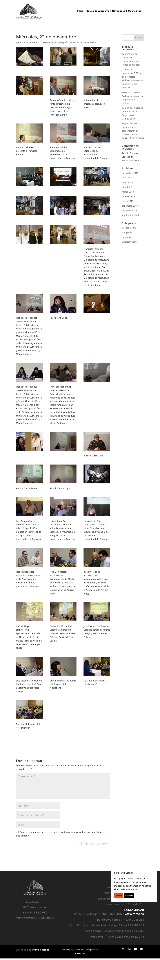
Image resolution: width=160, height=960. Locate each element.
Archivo (24, 42)
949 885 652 (38, 912)
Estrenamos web (130, 160)
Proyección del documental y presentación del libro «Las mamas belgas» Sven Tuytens (133, 130)
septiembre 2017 (130, 215)
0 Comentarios (88, 42)
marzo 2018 (128, 191)
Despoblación (50, 42)
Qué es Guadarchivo (97, 11)
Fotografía (63, 42)
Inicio (80, 11)
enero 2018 (127, 201)
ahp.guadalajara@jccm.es (35, 917)
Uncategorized (129, 241)
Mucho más (134, 11)
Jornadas (74, 42)
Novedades (118, 11)
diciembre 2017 (130, 205)
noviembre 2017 (130, 210)
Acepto (119, 895)
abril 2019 (127, 177)
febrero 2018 (128, 196)
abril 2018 (127, 187)
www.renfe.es (134, 914)
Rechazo (129, 895)
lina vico (40, 949)
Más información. (130, 889)
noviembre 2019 (130, 173)
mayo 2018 (127, 182)
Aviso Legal (67, 950)
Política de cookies (81, 950)
